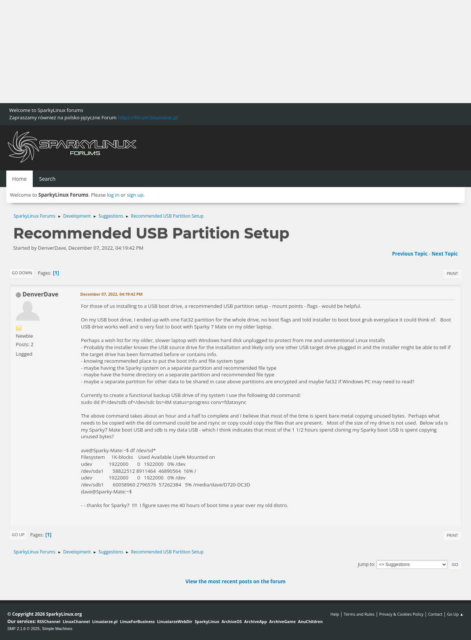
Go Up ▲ (455, 614)
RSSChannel (48, 621)
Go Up (18, 534)
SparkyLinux (207, 621)
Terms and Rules (359, 614)
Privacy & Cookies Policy (401, 614)
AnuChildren (310, 621)
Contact (435, 614)
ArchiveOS (232, 621)
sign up (135, 194)
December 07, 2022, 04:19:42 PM (111, 294)
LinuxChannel (76, 621)
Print (452, 273)
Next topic (445, 253)
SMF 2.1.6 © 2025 (23, 628)
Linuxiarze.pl (105, 621)
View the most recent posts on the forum (235, 581)
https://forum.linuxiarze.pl (147, 117)
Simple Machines (57, 628)
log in (113, 194)
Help (334, 614)
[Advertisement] (221, 51)
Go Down (22, 272)
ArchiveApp (255, 621)
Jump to (366, 564)
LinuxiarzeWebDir (174, 621)
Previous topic (409, 253)
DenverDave (40, 294)
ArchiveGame (282, 621)
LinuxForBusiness (137, 621)
